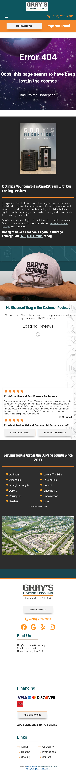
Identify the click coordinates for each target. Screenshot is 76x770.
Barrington (15, 496)
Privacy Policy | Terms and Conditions (38, 769)
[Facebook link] (24, 627)
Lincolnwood (50, 496)
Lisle (46, 501)
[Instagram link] (52, 627)
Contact (44, 757)
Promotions (47, 751)
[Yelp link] (42, 627)
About (22, 746)
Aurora (13, 490)
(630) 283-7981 (60, 16)
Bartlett (13, 501)
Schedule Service (24, 26)
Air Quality (46, 746)
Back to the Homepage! (38, 95)
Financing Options (32, 715)
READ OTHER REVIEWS (19, 433)
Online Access (31, 767)
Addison (14, 474)
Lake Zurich (50, 479)
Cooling (23, 757)
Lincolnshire (50, 490)
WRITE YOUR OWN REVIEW (55, 433)
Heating (23, 751)
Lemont (47, 485)
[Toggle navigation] (6, 16)
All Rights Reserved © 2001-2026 (47, 766)
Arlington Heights (19, 485)
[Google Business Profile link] (33, 627)
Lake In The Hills (52, 474)
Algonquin (15, 479)
